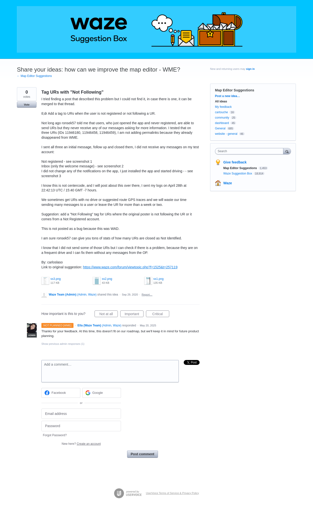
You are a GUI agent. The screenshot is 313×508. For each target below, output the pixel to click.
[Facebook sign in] (60, 393)
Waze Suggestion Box (238, 173)
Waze (227, 183)
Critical (160, 314)
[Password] (81, 426)
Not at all (108, 314)
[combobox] (250, 151)
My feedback (223, 107)
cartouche (221, 112)
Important (134, 314)
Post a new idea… (227, 96)
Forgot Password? (55, 435)
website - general (226, 134)
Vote (26, 104)
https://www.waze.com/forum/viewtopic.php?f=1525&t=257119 (130, 267)
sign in (250, 68)
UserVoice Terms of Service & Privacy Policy (172, 493)
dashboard (222, 123)
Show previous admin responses (62, 343)
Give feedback (235, 162)
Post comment (142, 454)
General (220, 128)
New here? (81, 444)
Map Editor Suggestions (234, 90)
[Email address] (81, 414)
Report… (147, 294)
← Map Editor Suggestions (34, 76)
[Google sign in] (101, 393)
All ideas (221, 101)
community (222, 117)
